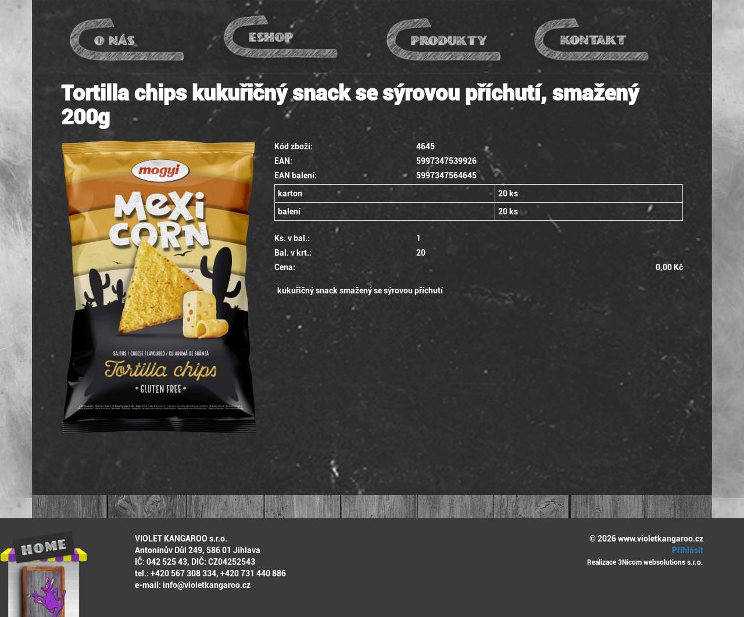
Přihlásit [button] (685, 550)
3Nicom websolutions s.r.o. (660, 562)
